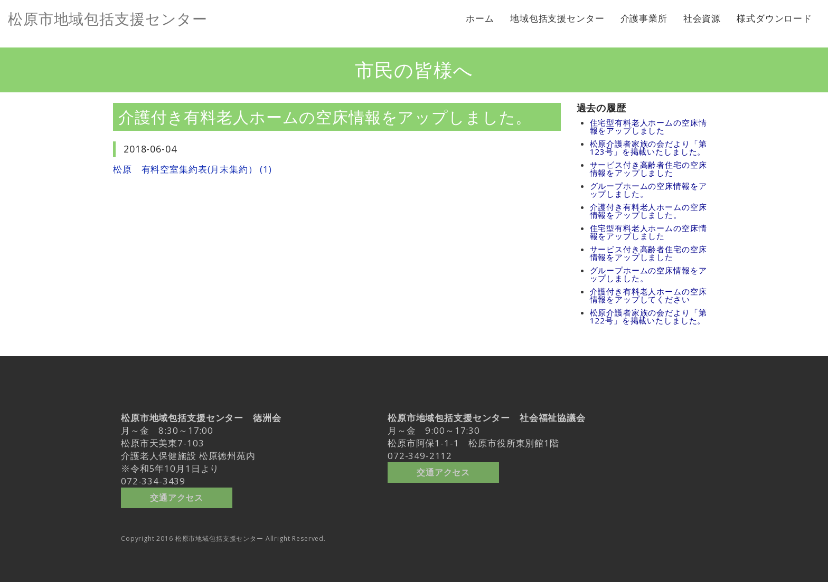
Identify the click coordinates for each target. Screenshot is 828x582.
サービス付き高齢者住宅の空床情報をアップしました (648, 168)
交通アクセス (176, 495)
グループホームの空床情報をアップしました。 (648, 189)
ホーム (480, 18)
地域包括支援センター (557, 18)
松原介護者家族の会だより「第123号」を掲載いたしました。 (648, 147)
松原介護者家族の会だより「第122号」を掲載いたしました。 (648, 316)
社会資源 (702, 18)
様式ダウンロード (774, 18)
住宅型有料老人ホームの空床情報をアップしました (648, 126)
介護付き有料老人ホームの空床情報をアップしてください (648, 295)
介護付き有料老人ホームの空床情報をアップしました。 (648, 211)
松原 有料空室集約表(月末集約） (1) (192, 169)
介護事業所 (643, 18)
